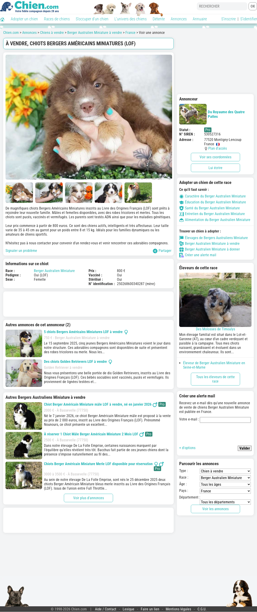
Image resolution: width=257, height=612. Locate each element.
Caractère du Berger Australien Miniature (212, 196)
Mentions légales (178, 609)
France (130, 32)
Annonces (179, 18)
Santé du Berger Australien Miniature (209, 208)
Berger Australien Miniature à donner (209, 249)
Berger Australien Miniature (54, 271)
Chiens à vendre (52, 32)
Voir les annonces (215, 509)
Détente (159, 18)
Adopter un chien (24, 18)
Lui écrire (215, 168)
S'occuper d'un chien (92, 18)
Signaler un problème (21, 250)
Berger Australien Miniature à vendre (94, 32)
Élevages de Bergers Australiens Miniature (213, 238)
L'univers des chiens (130, 18)
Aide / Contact (105, 609)
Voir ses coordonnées (215, 157)
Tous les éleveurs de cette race (215, 379)
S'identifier (248, 18)
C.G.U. (201, 609)
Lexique (128, 609)
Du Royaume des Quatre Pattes (212, 114)
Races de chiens (57, 18)
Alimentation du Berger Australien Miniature (214, 220)
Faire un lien (150, 609)
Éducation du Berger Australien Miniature (212, 202)
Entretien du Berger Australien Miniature (212, 214)
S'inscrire (228, 18)
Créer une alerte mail (197, 255)
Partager (162, 250)
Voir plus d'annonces (88, 498)
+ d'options (187, 448)
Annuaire (200, 18)
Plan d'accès (217, 148)
